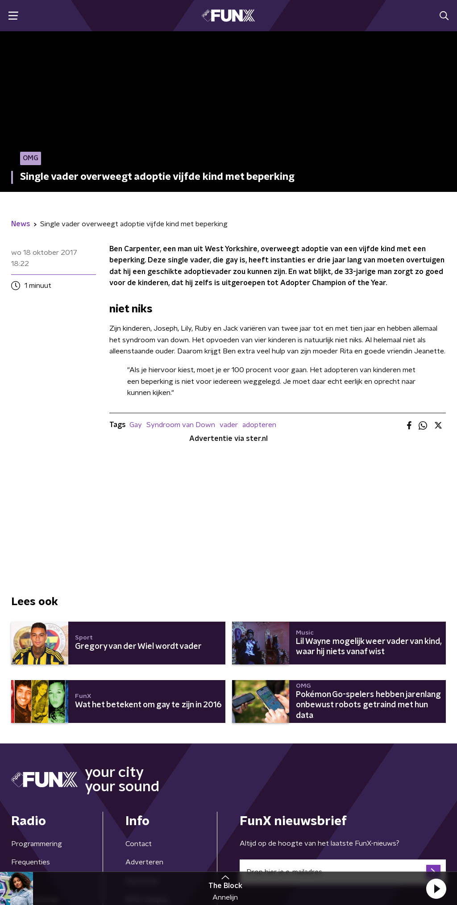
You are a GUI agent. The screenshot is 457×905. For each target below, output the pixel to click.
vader (229, 424)
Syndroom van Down (180, 424)
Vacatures (141, 769)
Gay (135, 424)
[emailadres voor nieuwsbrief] (343, 760)
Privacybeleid (116, 853)
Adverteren (144, 750)
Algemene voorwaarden (50, 853)
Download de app (153, 806)
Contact (138, 732)
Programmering (36, 732)
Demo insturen (35, 788)
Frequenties (30, 750)
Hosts (21, 769)
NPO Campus (146, 788)
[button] (436, 888)
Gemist (22, 806)
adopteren (259, 424)
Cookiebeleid (406, 853)
